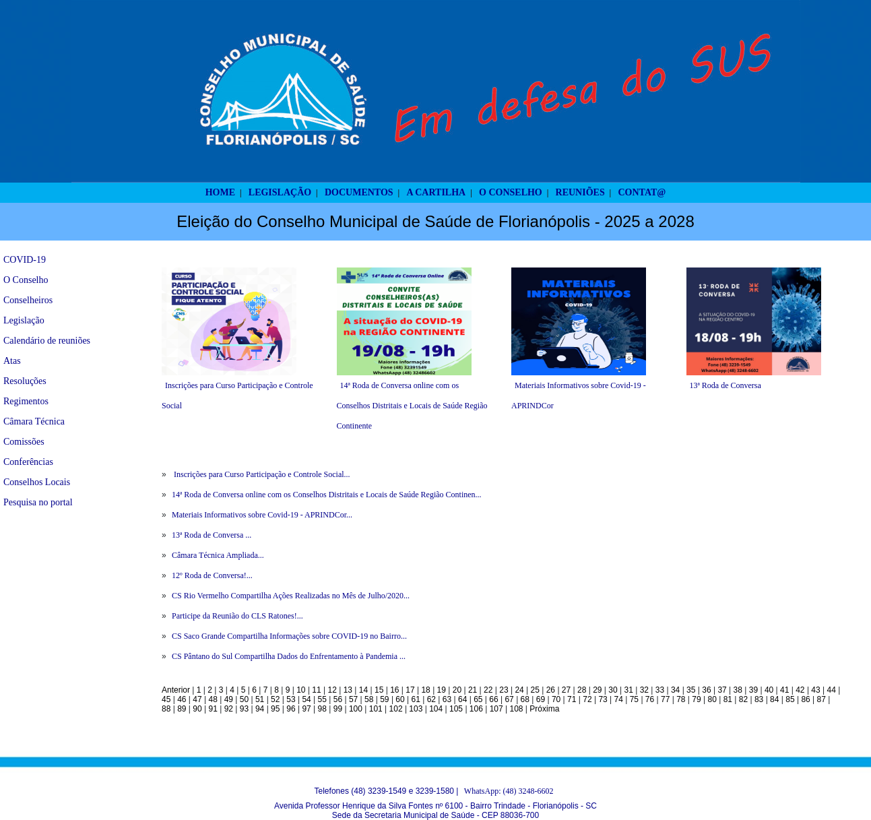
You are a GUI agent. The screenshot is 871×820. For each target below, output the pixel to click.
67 (509, 699)
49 (228, 699)
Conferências (28, 462)
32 (644, 690)
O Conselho (26, 280)
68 (525, 699)
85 (789, 699)
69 (540, 699)
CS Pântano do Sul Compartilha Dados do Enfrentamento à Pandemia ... (289, 656)
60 (399, 699)
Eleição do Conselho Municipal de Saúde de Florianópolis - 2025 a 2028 (435, 221)
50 (244, 699)
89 (181, 709)
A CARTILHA (435, 192)
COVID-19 (24, 260)
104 (436, 709)
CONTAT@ (642, 192)
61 (416, 699)
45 (166, 699)
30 (612, 690)
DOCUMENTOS (359, 192)
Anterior (176, 690)
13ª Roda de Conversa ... (211, 535)
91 (212, 709)
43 (815, 690)
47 (197, 699)
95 (275, 709)
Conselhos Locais (36, 482)
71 (571, 699)
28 (581, 690)
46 (181, 699)
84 (774, 699)
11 (316, 690)
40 (769, 690)
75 (634, 699)
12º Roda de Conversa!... (212, 575)
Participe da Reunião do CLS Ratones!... (237, 616)
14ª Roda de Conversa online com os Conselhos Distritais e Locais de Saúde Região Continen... (327, 494)
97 (306, 709)
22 (488, 690)
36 (706, 690)
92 (228, 709)
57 (353, 699)
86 (805, 699)
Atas (12, 361)
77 (665, 699)
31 (628, 690)
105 (456, 709)
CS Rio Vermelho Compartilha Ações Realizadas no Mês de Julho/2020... (291, 595)
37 (721, 690)
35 (690, 690)
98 (322, 709)
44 (831, 690)
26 (550, 690)
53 (290, 699)
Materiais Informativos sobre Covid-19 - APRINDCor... (262, 514)
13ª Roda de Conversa (725, 385)
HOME (220, 192)
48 (212, 699)
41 (784, 690)
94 (259, 709)
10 (300, 690)
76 (649, 699)
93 (244, 709)
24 (519, 690)
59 (384, 699)
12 (332, 690)
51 (259, 699)
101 (376, 709)
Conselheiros (28, 300)
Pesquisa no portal (38, 502)
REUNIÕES (580, 192)
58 (368, 699)
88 (166, 709)
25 (535, 690)
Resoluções (24, 381)
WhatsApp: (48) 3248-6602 (509, 791)
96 (290, 709)
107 (496, 709)
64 (462, 699)
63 (447, 699)
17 (410, 690)
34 (675, 690)
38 (738, 690)
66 (493, 699)
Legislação (23, 320)
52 (275, 699)
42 (800, 690)
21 (472, 690)
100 (355, 709)
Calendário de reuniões (46, 341)
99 (337, 709)
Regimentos (26, 401)
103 (415, 709)
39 (753, 690)
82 (743, 699)
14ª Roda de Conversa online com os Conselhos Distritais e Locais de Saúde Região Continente (412, 406)
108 (516, 709)
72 (587, 699)
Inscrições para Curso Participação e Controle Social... (261, 474)
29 (597, 690)
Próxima (544, 709)
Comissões (23, 442)
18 (425, 690)
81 (727, 699)
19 (441, 690)
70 (556, 699)
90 (197, 709)
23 (503, 690)
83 (758, 699)
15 (379, 690)
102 (396, 709)
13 (348, 690)
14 (363, 690)
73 (602, 699)
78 (680, 699)
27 (566, 690)
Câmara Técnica (34, 421)
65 (478, 699)
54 (306, 699)
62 (431, 699)
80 (711, 699)
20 (457, 690)
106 (476, 709)
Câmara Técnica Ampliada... (218, 555)
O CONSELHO (510, 192)
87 (821, 699)
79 (696, 699)
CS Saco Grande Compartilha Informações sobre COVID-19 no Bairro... (289, 636)
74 (618, 699)
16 (394, 690)
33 (659, 690)
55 (322, 699)
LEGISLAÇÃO (280, 192)
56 (337, 699)
